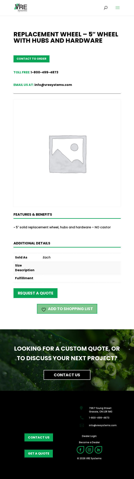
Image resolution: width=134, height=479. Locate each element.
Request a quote (35, 293)
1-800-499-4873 (44, 72)
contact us (38, 437)
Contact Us (67, 375)
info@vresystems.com (53, 85)
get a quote (38, 453)
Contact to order (31, 59)
